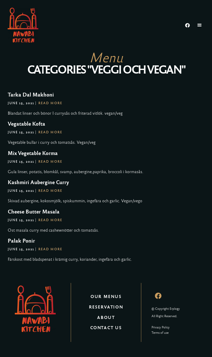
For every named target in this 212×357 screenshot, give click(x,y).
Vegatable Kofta (26, 124)
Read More (50, 103)
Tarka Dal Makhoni (31, 95)
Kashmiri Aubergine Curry (38, 182)
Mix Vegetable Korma (33, 153)
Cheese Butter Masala (34, 212)
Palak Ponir (21, 241)
